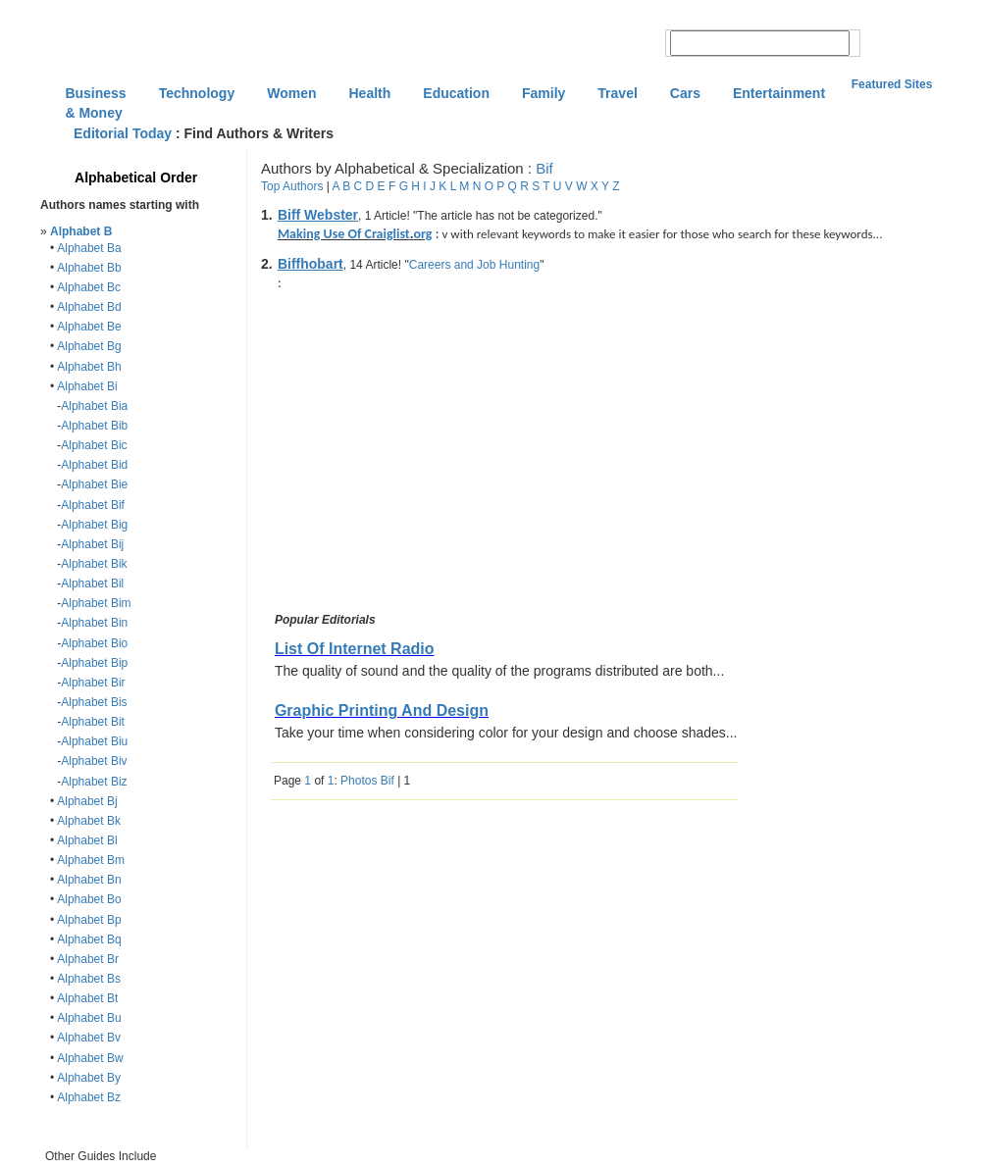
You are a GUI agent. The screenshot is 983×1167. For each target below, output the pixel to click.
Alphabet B (81, 231)
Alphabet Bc (89, 287)
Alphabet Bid (94, 465)
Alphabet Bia (94, 406)
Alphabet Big (94, 525)
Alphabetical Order (136, 177)
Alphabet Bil (92, 583)
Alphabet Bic (94, 445)
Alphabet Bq (89, 939)
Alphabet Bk (89, 821)
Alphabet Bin (94, 623)
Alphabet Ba (89, 248)
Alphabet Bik (94, 564)
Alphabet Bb (89, 268)
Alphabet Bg (89, 346)
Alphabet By (89, 1078)
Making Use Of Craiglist (344, 234)
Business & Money (95, 95)
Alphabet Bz (89, 1097)
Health (370, 93)
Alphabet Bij (92, 544)
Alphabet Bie (94, 484)
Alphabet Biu (94, 741)
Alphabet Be (89, 326)
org (422, 234)
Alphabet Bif (93, 505)
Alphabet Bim (95, 603)
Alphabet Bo (89, 899)
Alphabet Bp (89, 920)
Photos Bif (367, 780)
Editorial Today (123, 133)
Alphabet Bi (87, 386)
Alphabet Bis (94, 702)
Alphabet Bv (89, 1037)
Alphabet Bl (87, 840)
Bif (544, 168)
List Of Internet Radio (355, 648)
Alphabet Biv (94, 761)
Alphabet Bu (89, 1018)
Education (456, 93)
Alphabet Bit (93, 722)
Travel (617, 93)
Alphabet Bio (94, 643)
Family (543, 93)
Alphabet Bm (91, 860)
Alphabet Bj (87, 801)
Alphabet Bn (89, 880)
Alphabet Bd (89, 307)
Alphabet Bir (93, 682)
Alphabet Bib (94, 425)
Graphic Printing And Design (382, 710)
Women (291, 93)
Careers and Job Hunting (474, 265)
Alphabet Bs (89, 979)
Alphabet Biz (94, 781)
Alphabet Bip (94, 663)
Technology (197, 93)
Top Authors (292, 186)
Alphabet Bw (90, 1058)
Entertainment (779, 93)
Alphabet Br (88, 959)
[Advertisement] (435, 455)
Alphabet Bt (87, 998)
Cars (685, 93)
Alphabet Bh (89, 367)
